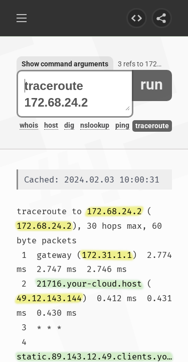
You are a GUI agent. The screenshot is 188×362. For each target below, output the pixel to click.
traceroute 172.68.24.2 (77, 94)
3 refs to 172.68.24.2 (150, 64)
